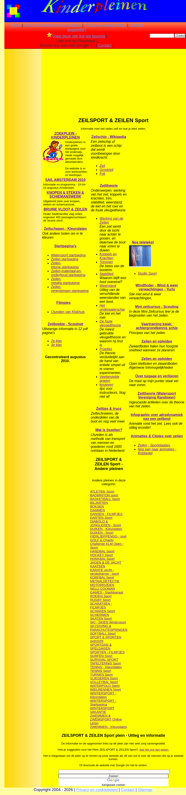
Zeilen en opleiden (156, 341)
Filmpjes (63, 303)
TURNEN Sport (101, 674)
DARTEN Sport (101, 517)
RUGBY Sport (100, 600)
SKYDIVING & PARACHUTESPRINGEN (109, 628)
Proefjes (106, 349)
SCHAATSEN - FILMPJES (101, 605)
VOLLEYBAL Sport (104, 682)
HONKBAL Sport (102, 559)
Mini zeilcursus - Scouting (156, 307)
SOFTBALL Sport (103, 633)
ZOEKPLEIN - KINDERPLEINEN (65, 135)
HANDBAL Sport (102, 551)
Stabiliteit (106, 274)
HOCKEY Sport (101, 555)
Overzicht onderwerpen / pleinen (52, 25)
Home (15, 25)
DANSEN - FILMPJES (106, 514)
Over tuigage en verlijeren (157, 376)
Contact (104, 45)
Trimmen (106, 262)
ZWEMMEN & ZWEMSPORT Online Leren (106, 719)
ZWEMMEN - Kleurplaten (108, 727)
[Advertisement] (22, 119)
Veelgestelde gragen (109, 379)
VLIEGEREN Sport (104, 678)
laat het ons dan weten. (154, 749)
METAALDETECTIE (104, 581)
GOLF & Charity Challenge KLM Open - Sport (107, 543)
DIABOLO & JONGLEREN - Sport (105, 523)
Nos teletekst (143, 242)
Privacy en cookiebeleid (105, 25)
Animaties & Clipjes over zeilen (157, 436)
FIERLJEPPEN (101, 536)
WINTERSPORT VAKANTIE (102, 710)
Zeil (102, 166)
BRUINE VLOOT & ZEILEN (65, 209)
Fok (102, 174)
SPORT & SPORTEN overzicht (105, 639)
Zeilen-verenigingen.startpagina (70, 289)
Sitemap (145, 790)
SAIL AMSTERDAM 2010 (65, 180)
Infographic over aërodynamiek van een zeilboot (157, 417)
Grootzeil (106, 170)
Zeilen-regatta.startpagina (65, 281)
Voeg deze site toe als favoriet (76, 36)
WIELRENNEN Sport (105, 689)
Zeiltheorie (109, 185)
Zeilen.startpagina (64, 259)
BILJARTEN (99, 503)
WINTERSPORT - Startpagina (103, 702)
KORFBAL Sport (102, 577)
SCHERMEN (99, 615)
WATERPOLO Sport (105, 686)
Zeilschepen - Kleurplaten (65, 229)
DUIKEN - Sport (101, 532)
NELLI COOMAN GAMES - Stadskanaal (106, 590)
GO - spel (119, 536)
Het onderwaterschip (112, 307)
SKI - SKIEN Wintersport (108, 622)
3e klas (56, 345)
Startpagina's (65, 246)
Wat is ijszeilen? (108, 430)
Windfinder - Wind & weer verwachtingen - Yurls (156, 287)
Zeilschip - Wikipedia (108, 137)
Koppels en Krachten (108, 256)
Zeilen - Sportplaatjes (154, 445)
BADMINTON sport (104, 495)
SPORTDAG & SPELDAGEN (101, 646)
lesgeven (106, 385)
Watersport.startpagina (68, 255)
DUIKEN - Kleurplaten (106, 529)
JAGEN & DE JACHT (105, 562)
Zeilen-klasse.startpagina (65, 265)
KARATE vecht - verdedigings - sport (104, 571)
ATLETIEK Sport (102, 491)
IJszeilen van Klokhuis (68, 312)
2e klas (56, 341)
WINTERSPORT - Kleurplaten (103, 695)
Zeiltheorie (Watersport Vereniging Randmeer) (157, 395)
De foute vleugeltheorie (110, 323)
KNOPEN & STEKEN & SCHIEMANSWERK (65, 194)
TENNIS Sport (100, 671)
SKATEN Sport (101, 618)
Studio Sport (147, 273)
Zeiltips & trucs (109, 408)
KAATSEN (97, 566)
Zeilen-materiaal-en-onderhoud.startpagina (68, 273)
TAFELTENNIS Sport (105, 663)
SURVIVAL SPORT (104, 659)
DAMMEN (97, 510)
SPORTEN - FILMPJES (107, 652)
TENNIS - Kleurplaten (106, 667)
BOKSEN (97, 506)
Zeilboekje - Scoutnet (65, 324)
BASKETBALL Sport (105, 499)
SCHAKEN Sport (102, 611)
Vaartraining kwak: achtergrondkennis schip (157, 326)
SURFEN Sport (101, 656)
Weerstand (108, 286)
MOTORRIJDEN (102, 585)
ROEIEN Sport (101, 596)
